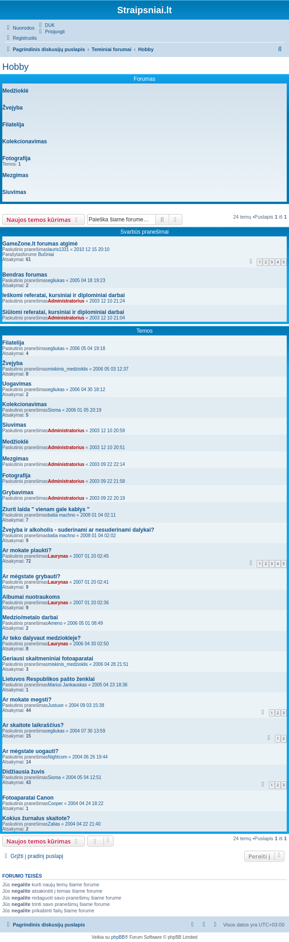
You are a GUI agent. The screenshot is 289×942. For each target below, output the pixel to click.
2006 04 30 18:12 (87, 389)
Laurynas (58, 556)
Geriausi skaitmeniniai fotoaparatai (47, 658)
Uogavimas (16, 384)
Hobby (15, 67)
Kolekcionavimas (24, 141)
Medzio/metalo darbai (30, 617)
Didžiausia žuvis (23, 772)
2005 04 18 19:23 (87, 280)
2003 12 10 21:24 (107, 301)
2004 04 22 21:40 (83, 824)
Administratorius (66, 301)
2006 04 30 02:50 (91, 643)
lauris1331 (58, 249)
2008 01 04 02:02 (98, 535)
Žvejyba (12, 108)
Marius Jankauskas (67, 684)
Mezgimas (15, 175)
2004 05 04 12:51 (84, 777)
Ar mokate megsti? (27, 699)
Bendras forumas (24, 275)
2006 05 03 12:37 (111, 369)
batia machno (61, 515)
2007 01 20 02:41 (91, 582)
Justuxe (55, 705)
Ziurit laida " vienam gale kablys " (45, 509)
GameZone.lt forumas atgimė (39, 244)
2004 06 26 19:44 (90, 756)
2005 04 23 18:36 (110, 684)
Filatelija (13, 124)
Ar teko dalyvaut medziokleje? (41, 638)
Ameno (55, 623)
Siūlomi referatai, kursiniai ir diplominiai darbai (63, 312)
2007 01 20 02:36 (91, 602)
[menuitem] (46, 25)
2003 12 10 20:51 (107, 447)
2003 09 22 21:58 (107, 481)
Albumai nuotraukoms (31, 597)
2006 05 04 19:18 (87, 348)
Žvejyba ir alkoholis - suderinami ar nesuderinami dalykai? (78, 530)
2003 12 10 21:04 (107, 317)
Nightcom (57, 756)
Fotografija (16, 158)
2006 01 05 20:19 (84, 410)
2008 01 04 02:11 (98, 515)
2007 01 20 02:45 (91, 556)
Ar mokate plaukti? (27, 550)
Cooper (55, 803)
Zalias (54, 824)
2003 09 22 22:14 (107, 464)
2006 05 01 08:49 (85, 623)
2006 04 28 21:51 (111, 664)
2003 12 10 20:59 (107, 430)
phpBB (118, 937)
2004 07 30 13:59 (87, 730)
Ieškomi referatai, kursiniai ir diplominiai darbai (63, 295)
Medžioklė (15, 91)
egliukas (56, 280)
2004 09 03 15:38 (86, 705)
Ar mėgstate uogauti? (30, 751)
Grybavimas (18, 492)
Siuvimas (14, 192)
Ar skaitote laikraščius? (33, 725)
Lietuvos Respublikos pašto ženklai (48, 679)
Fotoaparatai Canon (28, 798)
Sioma (54, 410)
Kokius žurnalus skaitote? (36, 818)
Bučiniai (46, 254)
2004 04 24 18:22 (85, 803)
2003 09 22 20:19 (107, 498)
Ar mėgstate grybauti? (31, 576)
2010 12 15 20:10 (91, 249)
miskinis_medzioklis (68, 369)
